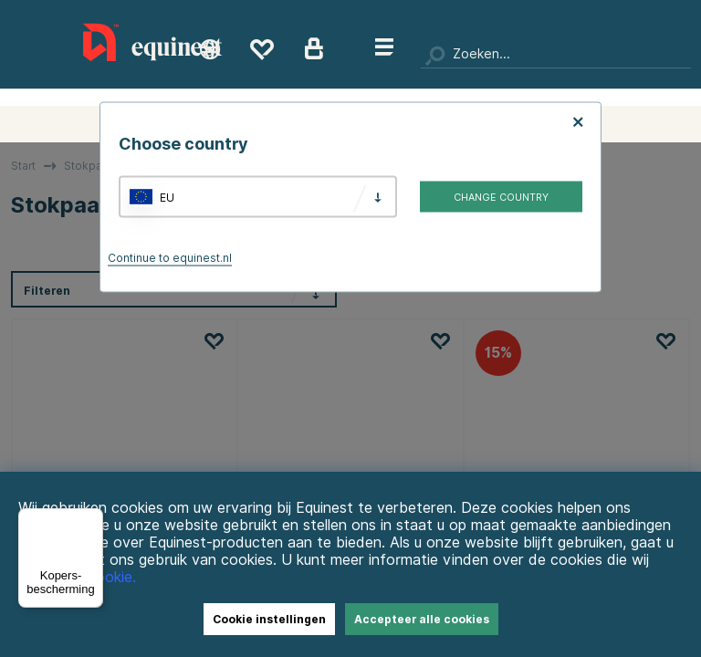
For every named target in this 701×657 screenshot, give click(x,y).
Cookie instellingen (269, 619)
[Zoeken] (556, 54)
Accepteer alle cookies (421, 619)
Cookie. (111, 577)
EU (167, 196)
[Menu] (92, 519)
